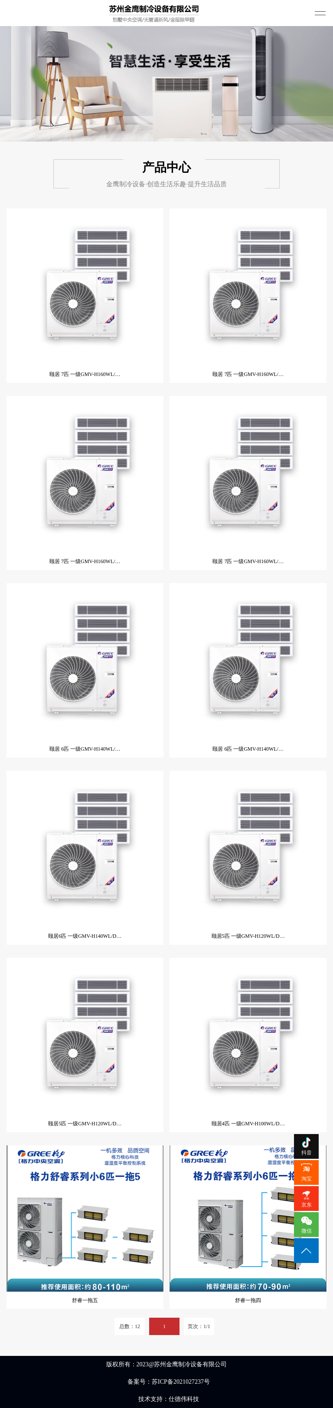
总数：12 (129, 1326)
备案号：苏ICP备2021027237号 (168, 1381)
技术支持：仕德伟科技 (168, 1399)
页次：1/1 (199, 1326)
